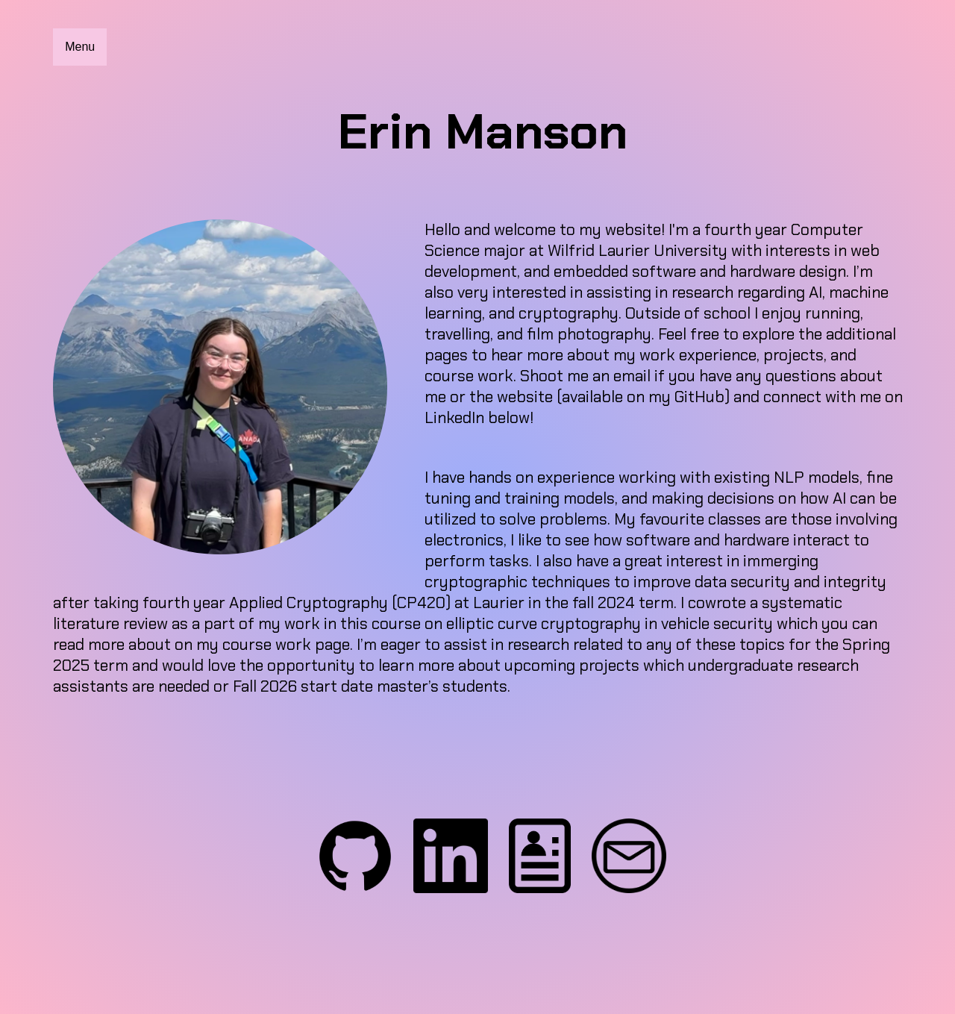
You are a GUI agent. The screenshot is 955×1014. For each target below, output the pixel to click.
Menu (80, 46)
